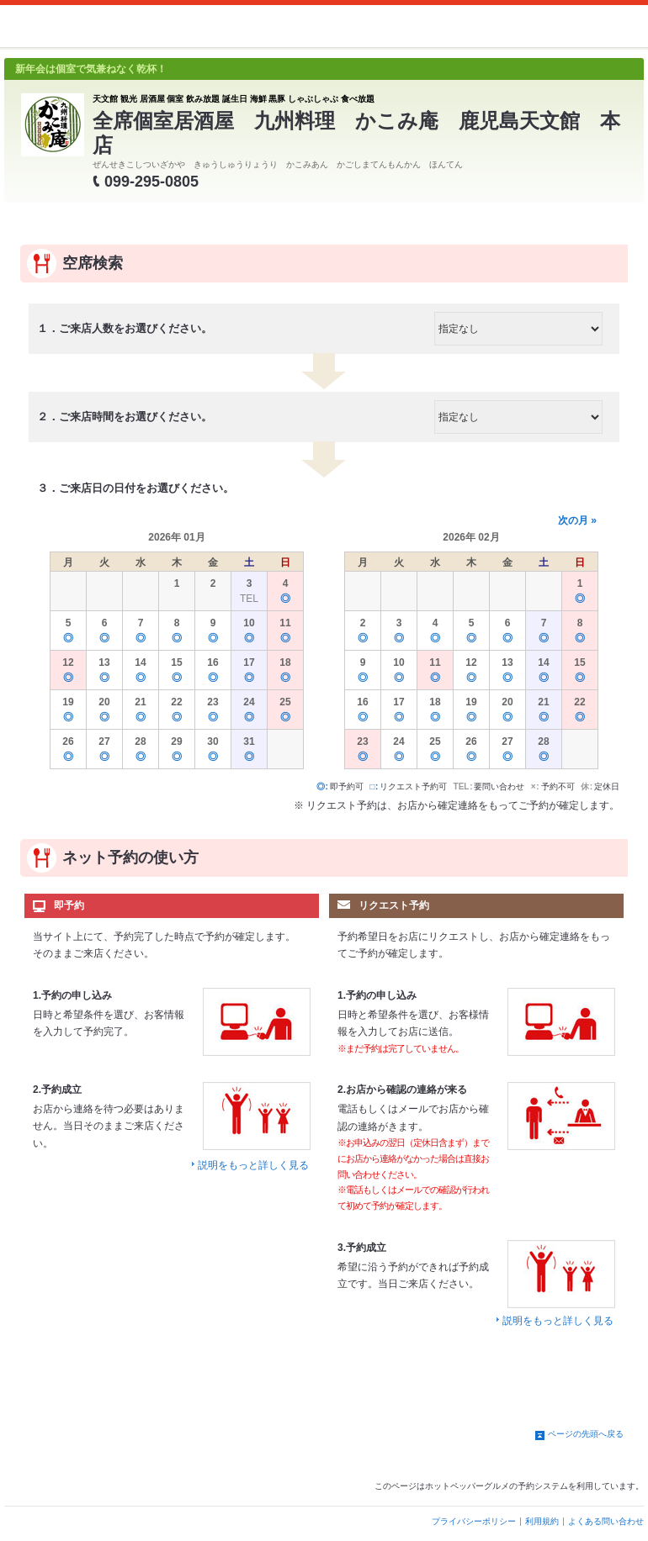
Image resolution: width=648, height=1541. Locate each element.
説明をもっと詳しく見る (253, 1165)
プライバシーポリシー (474, 1521)
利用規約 (542, 1521)
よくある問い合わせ (606, 1521)
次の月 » (577, 520)
